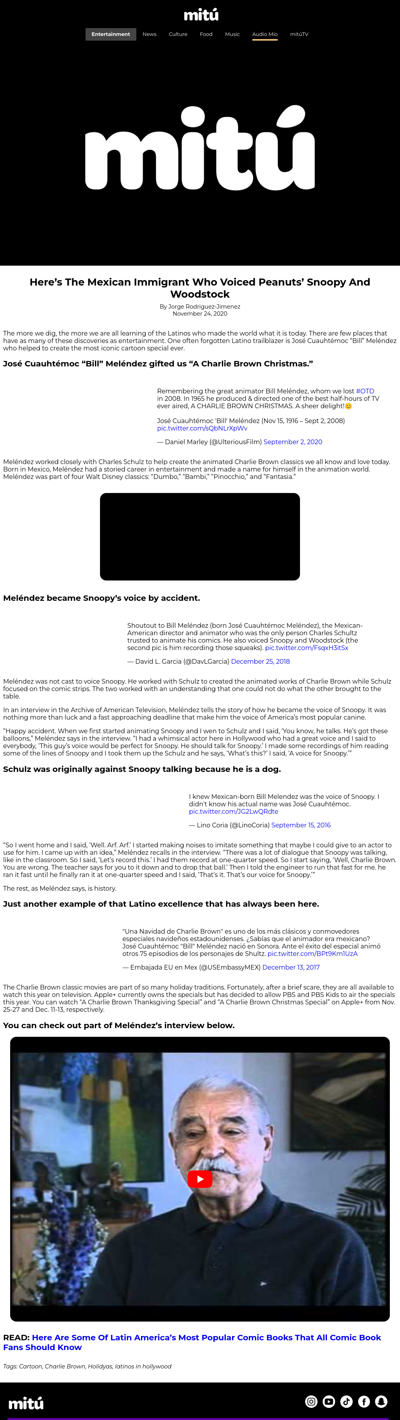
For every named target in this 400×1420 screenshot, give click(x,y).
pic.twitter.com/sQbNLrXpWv (202, 428)
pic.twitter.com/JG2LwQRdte (234, 811)
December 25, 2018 (260, 661)
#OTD (365, 391)
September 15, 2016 (301, 825)
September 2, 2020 (293, 442)
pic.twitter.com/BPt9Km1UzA (313, 953)
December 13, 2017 (291, 967)
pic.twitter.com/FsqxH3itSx (306, 648)
